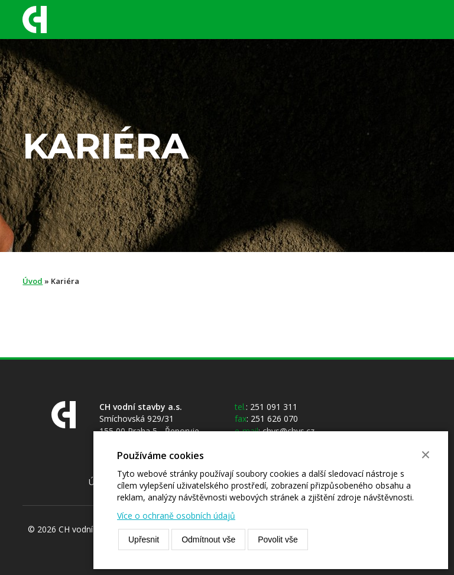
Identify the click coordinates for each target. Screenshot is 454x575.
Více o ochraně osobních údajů (176, 515)
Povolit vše (278, 539)
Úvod (32, 281)
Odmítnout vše (208, 539)
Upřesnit (143, 539)
